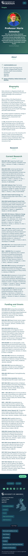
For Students (10, 483)
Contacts (5, 509)
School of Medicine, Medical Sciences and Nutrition (15, 79)
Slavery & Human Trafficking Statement (12, 544)
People (4, 7)
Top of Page (14, 525)
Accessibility (6, 537)
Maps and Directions (8, 516)
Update (22, 476)
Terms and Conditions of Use (10, 531)
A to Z (4, 513)
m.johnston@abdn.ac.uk (10, 65)
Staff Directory (6, 519)
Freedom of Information (9, 547)
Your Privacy (6, 534)
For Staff (18, 483)
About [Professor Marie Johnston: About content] (14, 57)
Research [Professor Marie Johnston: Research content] (14, 148)
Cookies (5, 541)
